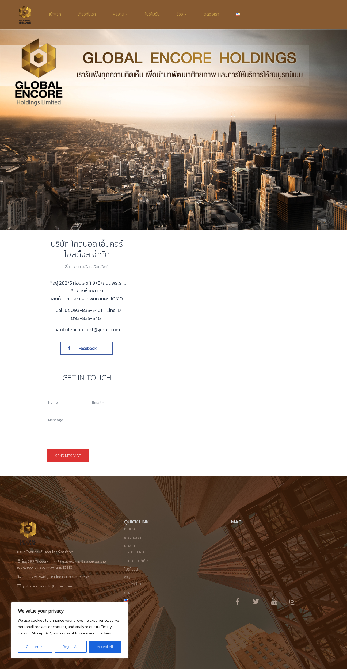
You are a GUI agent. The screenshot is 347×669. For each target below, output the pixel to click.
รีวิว (182, 14)
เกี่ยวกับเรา (87, 14)
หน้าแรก (54, 14)
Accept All (105, 646)
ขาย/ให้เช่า (136, 552)
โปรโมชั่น (152, 14)
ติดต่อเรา (211, 14)
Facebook (82, 348)
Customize (35, 646)
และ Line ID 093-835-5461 (69, 577)
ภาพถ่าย (134, 584)
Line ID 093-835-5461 (96, 314)
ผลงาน (120, 14)
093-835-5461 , (88, 310)
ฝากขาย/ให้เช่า (139, 561)
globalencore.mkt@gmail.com (47, 586)
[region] (69, 630)
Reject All (70, 646)
